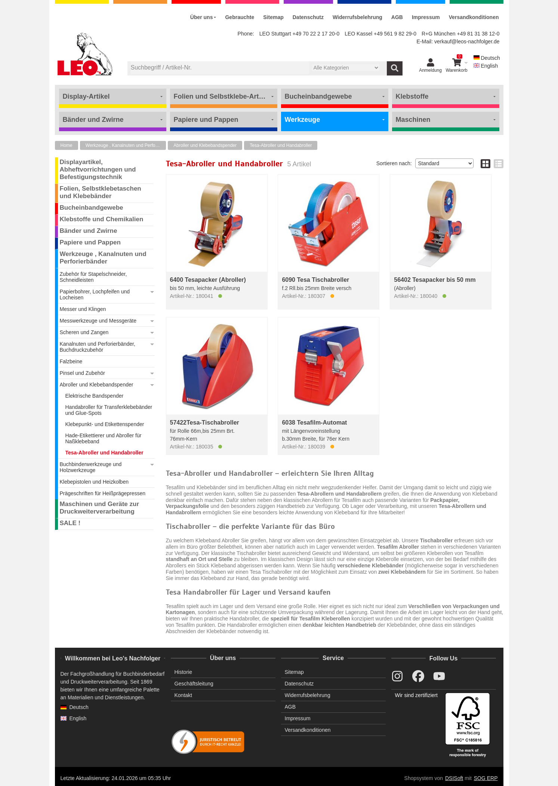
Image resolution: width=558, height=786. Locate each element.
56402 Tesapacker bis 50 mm (435, 280)
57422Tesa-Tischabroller (204, 422)
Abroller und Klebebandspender (205, 145)
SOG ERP (486, 778)
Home (67, 145)
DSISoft (454, 778)
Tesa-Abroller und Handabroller (281, 145)
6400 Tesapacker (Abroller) (208, 280)
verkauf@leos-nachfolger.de (467, 41)
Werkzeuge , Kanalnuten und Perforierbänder (126, 145)
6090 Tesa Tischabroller (315, 280)
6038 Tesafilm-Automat (314, 422)
